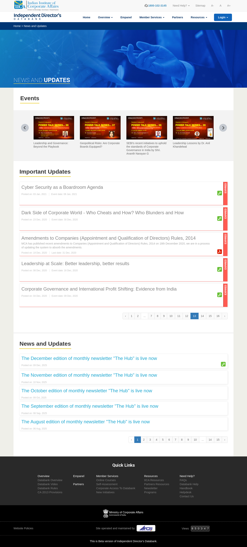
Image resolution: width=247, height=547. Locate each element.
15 (210, 316)
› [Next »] (224, 316)
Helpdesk (185, 492)
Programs (150, 492)
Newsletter (150, 488)
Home (86, 17)
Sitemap (200, 5)
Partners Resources (156, 484)
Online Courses (106, 480)
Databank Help (189, 484)
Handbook (186, 488)
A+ (229, 5)
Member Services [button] (152, 17)
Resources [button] (199, 17)
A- (212, 5)
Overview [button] (105, 17)
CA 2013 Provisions (50, 492)
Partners (177, 17)
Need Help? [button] (181, 5)
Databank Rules (48, 488)
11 (178, 316)
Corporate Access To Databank (115, 488)
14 (202, 316)
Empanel (126, 17)
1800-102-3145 (157, 5)
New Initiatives (105, 492)
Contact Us (187, 496)
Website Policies (24, 528)
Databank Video (48, 484)
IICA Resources (154, 480)
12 (186, 316)
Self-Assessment (107, 484)
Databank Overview (50, 480)
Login (223, 17)
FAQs (183, 480)
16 (218, 316)
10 (171, 316)
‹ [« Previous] (125, 316)
